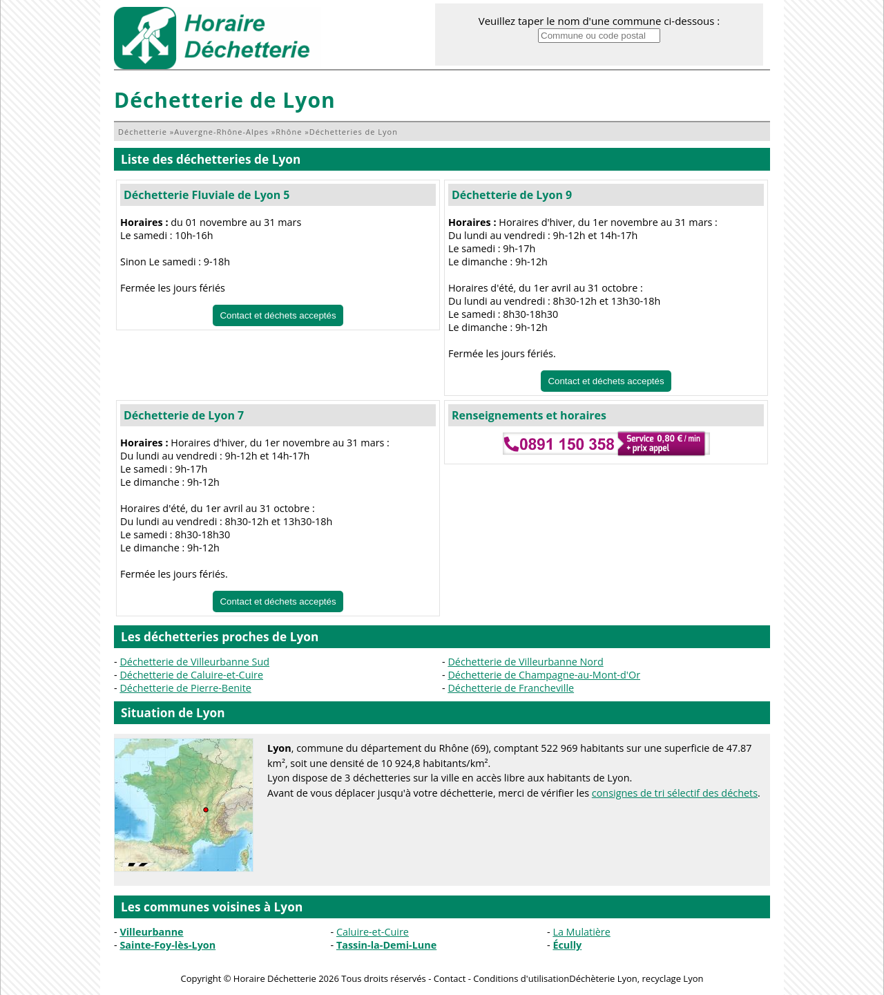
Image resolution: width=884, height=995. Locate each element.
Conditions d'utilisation (521, 978)
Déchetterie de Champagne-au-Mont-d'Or (544, 674)
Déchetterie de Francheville (511, 687)
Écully (567, 944)
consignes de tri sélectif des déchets (675, 792)
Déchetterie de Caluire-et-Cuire (191, 674)
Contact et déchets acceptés (278, 315)
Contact (450, 978)
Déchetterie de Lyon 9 (512, 194)
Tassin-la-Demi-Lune (386, 944)
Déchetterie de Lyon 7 (184, 415)
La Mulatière (581, 931)
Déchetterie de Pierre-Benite (185, 687)
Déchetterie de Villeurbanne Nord (525, 661)
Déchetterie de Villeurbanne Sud (194, 661)
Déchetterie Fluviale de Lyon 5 (207, 194)
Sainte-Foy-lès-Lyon (167, 944)
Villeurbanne (151, 931)
